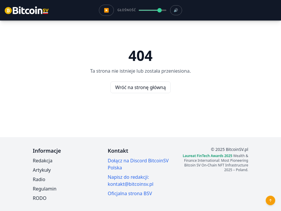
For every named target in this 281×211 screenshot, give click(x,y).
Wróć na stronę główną (140, 87)
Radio (39, 179)
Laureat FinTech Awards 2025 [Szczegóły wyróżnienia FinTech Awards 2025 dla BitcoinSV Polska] (207, 155)
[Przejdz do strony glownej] (27, 10)
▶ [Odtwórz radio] (106, 10)
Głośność (126, 10)
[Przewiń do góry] (270, 200)
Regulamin (44, 189)
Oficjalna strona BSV (130, 193)
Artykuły (42, 170)
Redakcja (42, 160)
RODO (40, 198)
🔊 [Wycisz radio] (176, 10)
